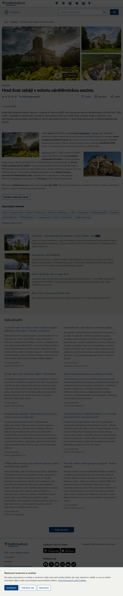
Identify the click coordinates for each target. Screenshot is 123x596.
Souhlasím (11, 588)
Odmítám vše (27, 588)
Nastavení (44, 588)
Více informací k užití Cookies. (72, 580)
